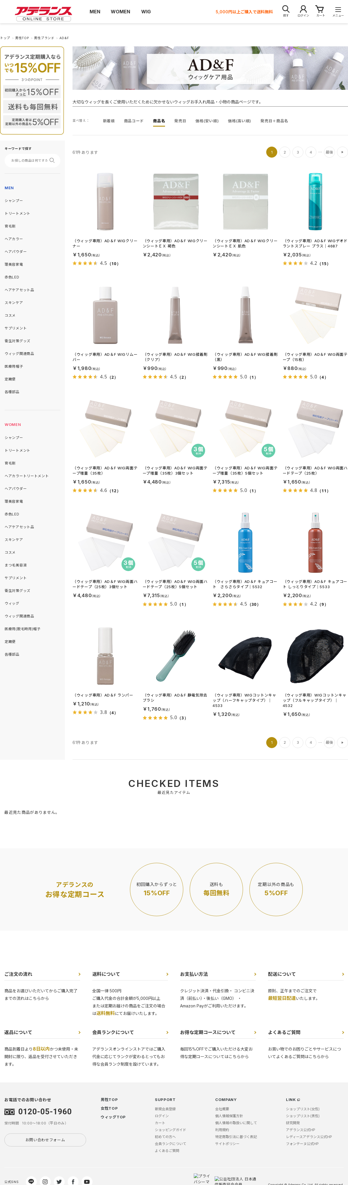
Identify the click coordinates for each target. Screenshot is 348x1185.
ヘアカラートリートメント (27, 476)
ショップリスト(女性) (303, 1109)
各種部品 (12, 392)
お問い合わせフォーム (45, 1139)
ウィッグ (12, 603)
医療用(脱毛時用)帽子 (23, 629)
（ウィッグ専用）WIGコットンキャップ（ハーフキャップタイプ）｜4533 (244, 700)
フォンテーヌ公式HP (302, 1144)
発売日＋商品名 (274, 120)
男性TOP (109, 1099)
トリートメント (17, 213)
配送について (282, 974)
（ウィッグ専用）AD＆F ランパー (102, 695)
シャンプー (14, 200)
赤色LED (12, 277)
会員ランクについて (113, 1032)
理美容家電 (14, 264)
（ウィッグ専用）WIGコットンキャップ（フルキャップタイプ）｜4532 (315, 700)
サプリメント (16, 328)
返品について (18, 1032)
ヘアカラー (14, 239)
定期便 (10, 379)
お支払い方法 (194, 974)
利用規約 (222, 1130)
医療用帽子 (14, 366)
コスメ (10, 315)
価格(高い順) (239, 120)
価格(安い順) (207, 120)
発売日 (180, 120)
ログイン (162, 1116)
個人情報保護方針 (229, 1116)
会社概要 (222, 1109)
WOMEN (13, 424)
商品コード (134, 120)
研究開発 (293, 1123)
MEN (9, 187)
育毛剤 (10, 226)
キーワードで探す (18, 149)
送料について (106, 974)
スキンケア (14, 302)
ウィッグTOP (113, 1117)
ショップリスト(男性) (303, 1116)
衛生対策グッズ (17, 341)
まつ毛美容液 (16, 565)
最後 (329, 152)
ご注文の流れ (18, 974)
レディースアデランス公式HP (309, 1137)
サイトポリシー (227, 1144)
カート (160, 1123)
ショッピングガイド (170, 1130)
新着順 (109, 120)
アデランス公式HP (300, 1130)
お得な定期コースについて (207, 1032)
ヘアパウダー (16, 251)
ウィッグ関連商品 (19, 353)
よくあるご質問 (284, 1032)
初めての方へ (165, 1137)
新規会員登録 (165, 1109)
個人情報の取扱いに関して (236, 1123)
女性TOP (109, 1108)
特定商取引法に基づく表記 (236, 1137)
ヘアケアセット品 (19, 290)
